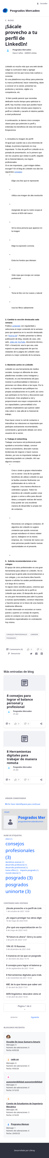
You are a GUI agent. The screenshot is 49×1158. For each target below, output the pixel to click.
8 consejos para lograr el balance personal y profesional (20, 701)
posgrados (11, 638)
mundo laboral (13, 873)
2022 (8, 839)
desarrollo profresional (16, 867)
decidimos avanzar (14, 862)
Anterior (14, 1017)
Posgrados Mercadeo (22, 49)
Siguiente (35, 1017)
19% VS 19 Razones (15, 946)
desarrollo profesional (16, 865)
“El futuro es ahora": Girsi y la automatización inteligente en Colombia (24, 936)
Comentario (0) (14, 649)
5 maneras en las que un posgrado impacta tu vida (24, 955)
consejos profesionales (16, 634)
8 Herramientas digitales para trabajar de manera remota (22, 757)
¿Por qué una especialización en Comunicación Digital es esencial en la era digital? (24, 927)
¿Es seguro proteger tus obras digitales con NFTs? (24, 917)
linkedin (34, 634)
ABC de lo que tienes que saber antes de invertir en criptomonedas (24, 984)
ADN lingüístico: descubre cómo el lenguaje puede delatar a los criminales (24, 993)
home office (11, 870)
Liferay (32, 1150)
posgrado (19, 878)
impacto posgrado (29, 870)
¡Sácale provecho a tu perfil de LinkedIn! (24, 908)
